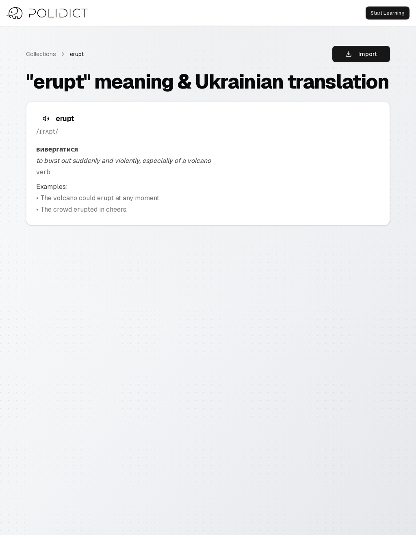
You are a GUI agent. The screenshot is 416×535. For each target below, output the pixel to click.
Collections (41, 54)
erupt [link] (77, 54)
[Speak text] (46, 118)
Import (361, 54)
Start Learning (387, 13)
